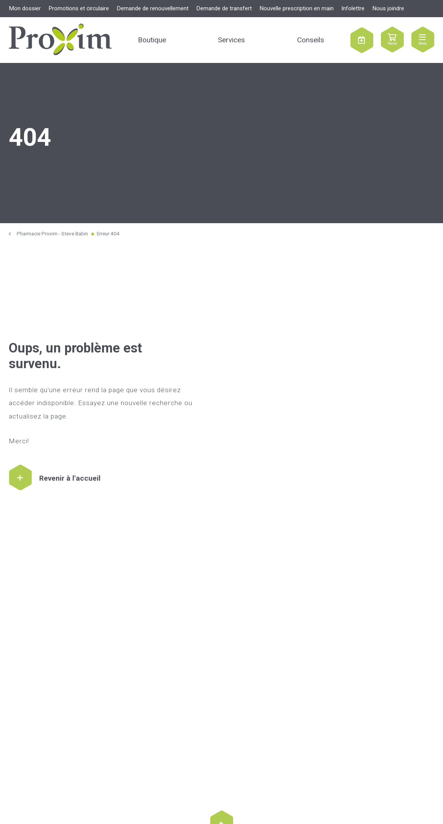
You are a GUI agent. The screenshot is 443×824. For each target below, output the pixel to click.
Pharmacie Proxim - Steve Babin (52, 234)
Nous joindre (388, 8)
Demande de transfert (224, 8)
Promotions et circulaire (78, 8)
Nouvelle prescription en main (296, 8)
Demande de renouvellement (153, 8)
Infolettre (353, 8)
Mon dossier (25, 8)
